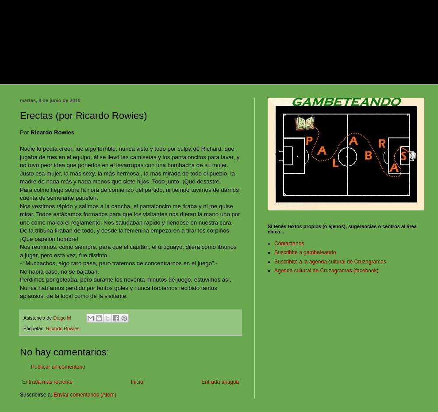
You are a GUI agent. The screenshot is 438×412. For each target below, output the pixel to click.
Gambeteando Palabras (52, 76)
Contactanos (289, 243)
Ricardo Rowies (63, 328)
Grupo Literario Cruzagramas (137, 76)
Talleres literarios (213, 76)
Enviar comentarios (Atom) (85, 395)
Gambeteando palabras (117, 33)
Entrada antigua (220, 382)
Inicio (137, 382)
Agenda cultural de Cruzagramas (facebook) (326, 270)
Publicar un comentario (58, 367)
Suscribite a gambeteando (305, 252)
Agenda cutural (269, 76)
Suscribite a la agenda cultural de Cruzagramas (330, 262)
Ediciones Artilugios (329, 76)
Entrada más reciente (47, 382)
